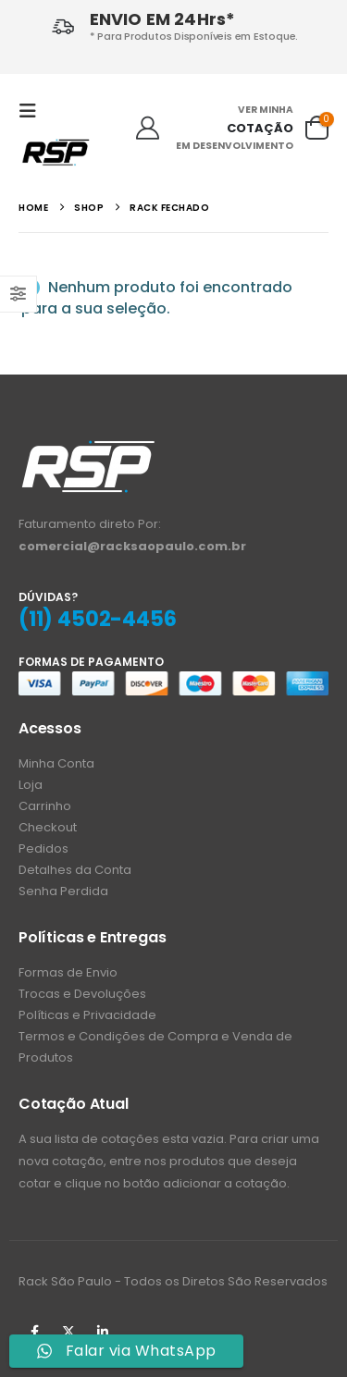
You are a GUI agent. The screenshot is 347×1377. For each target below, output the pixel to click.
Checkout (48, 827)
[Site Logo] (56, 151)
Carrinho (45, 806)
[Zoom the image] (88, 449)
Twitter (68, 1332)
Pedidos (43, 848)
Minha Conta (56, 763)
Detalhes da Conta (75, 870)
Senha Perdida (63, 891)
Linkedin (103, 1332)
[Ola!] (147, 128)
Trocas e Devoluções (82, 993)
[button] (33, 111)
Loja (31, 784)
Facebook (34, 1332)
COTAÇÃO (260, 128)
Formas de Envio (68, 972)
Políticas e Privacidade (87, 1015)
